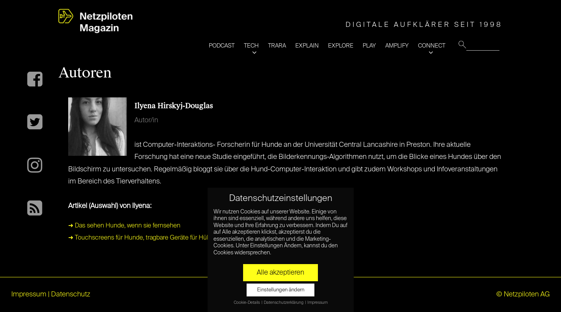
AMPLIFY (397, 46)
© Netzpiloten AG (523, 294)
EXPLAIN (307, 46)
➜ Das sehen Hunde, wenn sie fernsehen (124, 226)
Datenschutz (70, 294)
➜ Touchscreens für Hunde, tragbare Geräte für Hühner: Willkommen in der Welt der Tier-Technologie (206, 238)
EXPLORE (340, 46)
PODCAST (222, 46)
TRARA (277, 46)
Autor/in (146, 120)
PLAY (369, 46)
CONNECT (431, 46)
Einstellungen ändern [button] (280, 290)
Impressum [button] (317, 303)
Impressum (28, 294)
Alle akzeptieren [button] (280, 272)
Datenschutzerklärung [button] (284, 303)
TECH (251, 46)
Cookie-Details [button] (247, 303)
